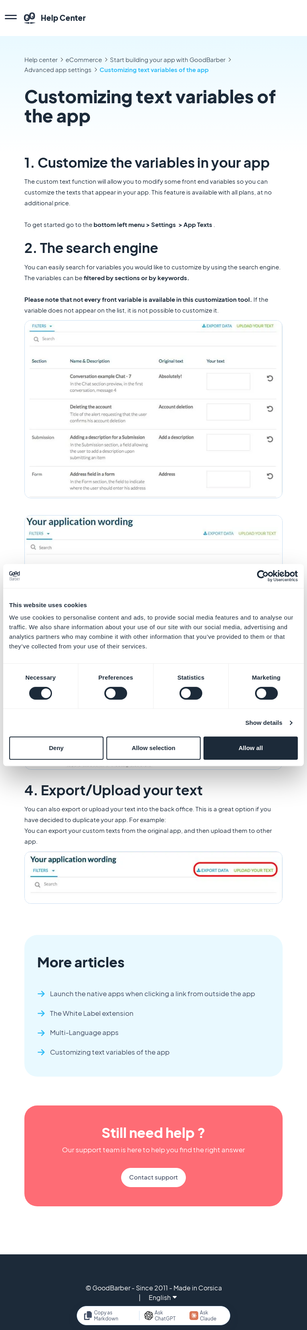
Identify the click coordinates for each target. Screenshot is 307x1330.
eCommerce (84, 59)
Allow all (251, 747)
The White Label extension (92, 1013)
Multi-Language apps (84, 1032)
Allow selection (153, 747)
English (163, 1297)
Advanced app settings (58, 69)
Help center (41, 59)
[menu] (11, 18)
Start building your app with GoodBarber (167, 59)
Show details (264, 722)
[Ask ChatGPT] (163, 1315)
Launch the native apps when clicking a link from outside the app (152, 993)
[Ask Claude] (206, 1315)
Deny (56, 747)
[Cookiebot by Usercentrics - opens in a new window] (263, 576)
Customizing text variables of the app (154, 69)
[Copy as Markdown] (109, 1315)
